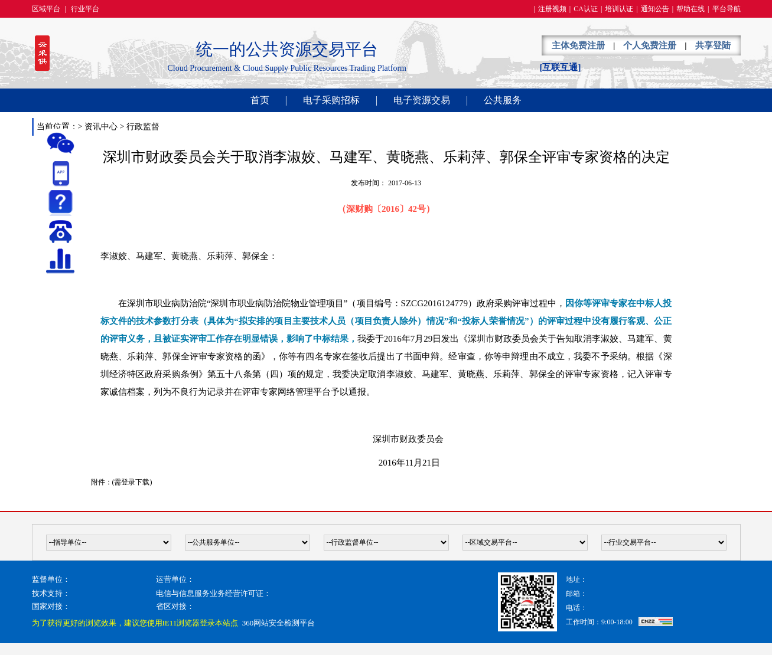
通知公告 (655, 9)
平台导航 (726, 9)
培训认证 (619, 9)
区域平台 (46, 9)
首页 (259, 100)
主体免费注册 (578, 45)
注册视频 (552, 9)
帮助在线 (690, 9)
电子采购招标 (331, 100)
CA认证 (586, 9)
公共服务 (503, 100)
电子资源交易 (421, 100)
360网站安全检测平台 (278, 622)
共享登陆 (713, 45)
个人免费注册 (649, 45)
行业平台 (85, 9)
